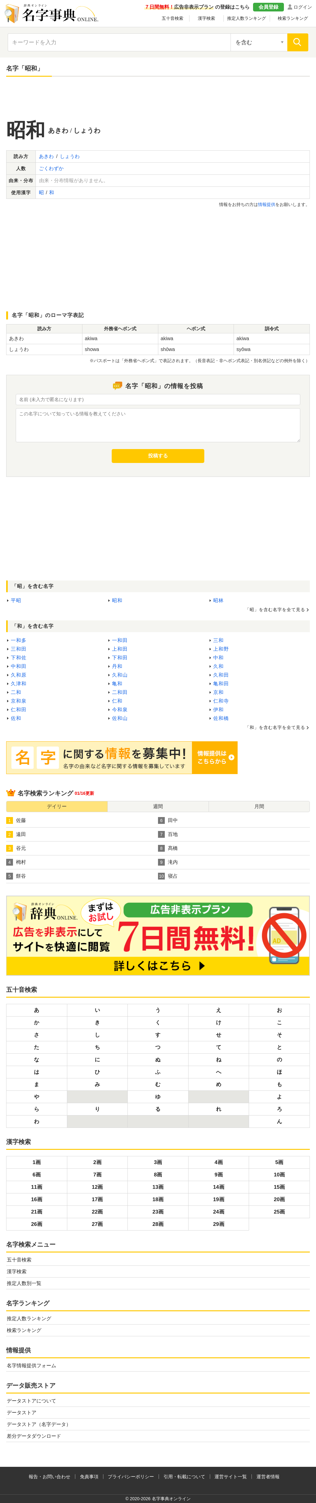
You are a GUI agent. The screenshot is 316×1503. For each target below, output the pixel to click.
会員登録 (268, 7)
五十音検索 (172, 18)
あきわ (46, 156)
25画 (279, 1212)
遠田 (16, 834)
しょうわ (70, 156)
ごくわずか (51, 168)
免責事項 (89, 1476)
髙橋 (168, 848)
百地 (168, 834)
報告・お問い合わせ (49, 1476)
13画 (158, 1187)
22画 (97, 1212)
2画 (97, 1162)
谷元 (16, 848)
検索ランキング (293, 18)
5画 (279, 1162)
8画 (158, 1175)
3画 (158, 1162)
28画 (158, 1224)
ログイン (302, 7)
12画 (97, 1187)
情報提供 (266, 204)
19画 (218, 1199)
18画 (158, 1199)
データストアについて (31, 1400)
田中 (168, 820)
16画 (36, 1199)
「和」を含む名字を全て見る (275, 727)
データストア (21, 1412)
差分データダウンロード (34, 1436)
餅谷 (16, 876)
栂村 (16, 862)
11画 (36, 1187)
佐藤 (16, 820)
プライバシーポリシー (131, 1476)
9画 (218, 1175)
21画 (36, 1212)
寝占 (168, 876)
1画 (37, 1162)
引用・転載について (184, 1476)
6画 (37, 1175)
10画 (279, 1175)
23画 (158, 1212)
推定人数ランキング (246, 18)
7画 (97, 1175)
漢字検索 (206, 18)
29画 (218, 1224)
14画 (218, 1187)
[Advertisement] (158, 98)
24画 (218, 1212)
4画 (218, 1162)
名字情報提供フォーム (31, 1365)
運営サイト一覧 (230, 1476)
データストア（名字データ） (39, 1424)
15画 (279, 1187)
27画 (97, 1224)
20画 (279, 1199)
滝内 (168, 862)
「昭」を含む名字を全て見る (275, 609)
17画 (97, 1199)
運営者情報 (268, 1476)
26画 (36, 1224)
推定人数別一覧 (24, 1283)
